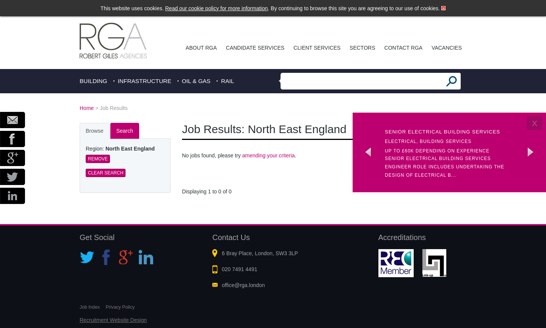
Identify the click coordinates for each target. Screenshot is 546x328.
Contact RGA (403, 48)
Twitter (12, 177)
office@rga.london (243, 285)
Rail (227, 81)
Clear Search (105, 173)
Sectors (362, 48)
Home (87, 108)
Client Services (316, 48)
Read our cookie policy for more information (216, 8)
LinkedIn (12, 196)
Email (12, 120)
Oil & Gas (196, 81)
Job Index (90, 307)
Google (12, 158)
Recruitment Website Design (113, 320)
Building (93, 81)
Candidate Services (255, 48)
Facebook (12, 139)
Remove (98, 159)
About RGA (201, 48)
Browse (95, 131)
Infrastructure (144, 81)
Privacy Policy (120, 307)
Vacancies (446, 48)
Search (124, 131)
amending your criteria (268, 155)
